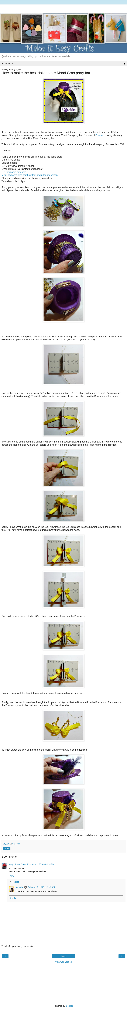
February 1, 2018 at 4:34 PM (40, 864)
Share (6, 848)
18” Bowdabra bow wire (13, 172)
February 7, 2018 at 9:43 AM (41, 887)
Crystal (19, 887)
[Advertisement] (63, 8)
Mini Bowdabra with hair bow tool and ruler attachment (29, 175)
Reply (11, 875)
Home (63, 956)
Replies (15, 882)
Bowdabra (100, 135)
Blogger (69, 1006)
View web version (63, 962)
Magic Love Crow (17, 864)
